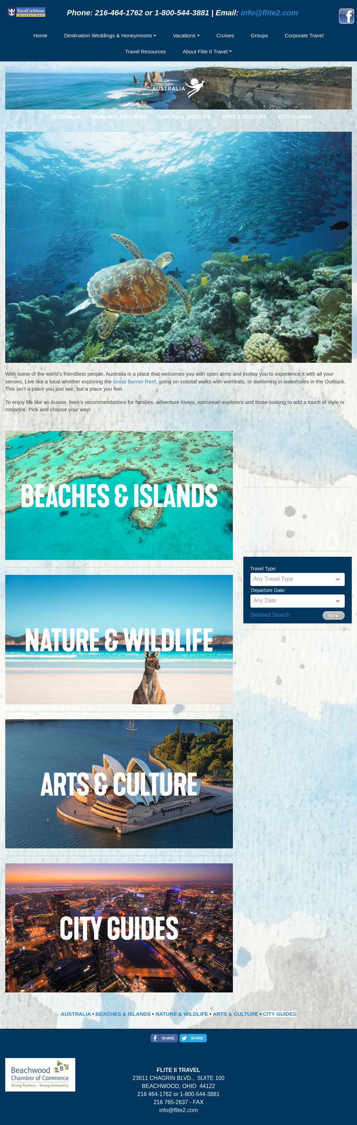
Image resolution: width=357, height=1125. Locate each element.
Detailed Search (270, 615)
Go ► (333, 615)
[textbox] (297, 579)
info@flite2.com (269, 12)
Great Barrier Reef (134, 381)
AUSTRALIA (76, 1014)
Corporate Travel (304, 35)
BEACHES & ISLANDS (123, 1014)
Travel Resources (145, 51)
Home (40, 35)
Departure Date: (268, 590)
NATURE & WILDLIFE (181, 1014)
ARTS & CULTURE (235, 1014)
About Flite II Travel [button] (205, 51)
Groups (259, 35)
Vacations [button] (184, 35)
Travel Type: (263, 568)
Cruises (225, 35)
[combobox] (297, 579)
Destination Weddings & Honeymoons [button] (108, 35)
